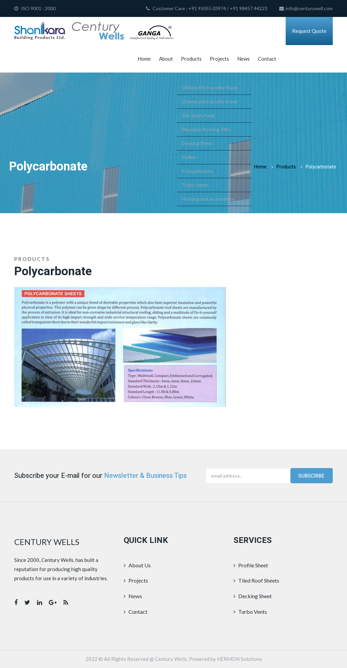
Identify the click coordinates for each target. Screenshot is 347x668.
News (243, 59)
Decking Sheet (252, 596)
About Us (137, 565)
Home (144, 59)
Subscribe (311, 476)
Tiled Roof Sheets (256, 580)
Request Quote (309, 31)
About (166, 59)
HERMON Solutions (239, 659)
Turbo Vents (250, 611)
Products (191, 59)
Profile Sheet (250, 565)
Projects (219, 59)
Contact (267, 59)
